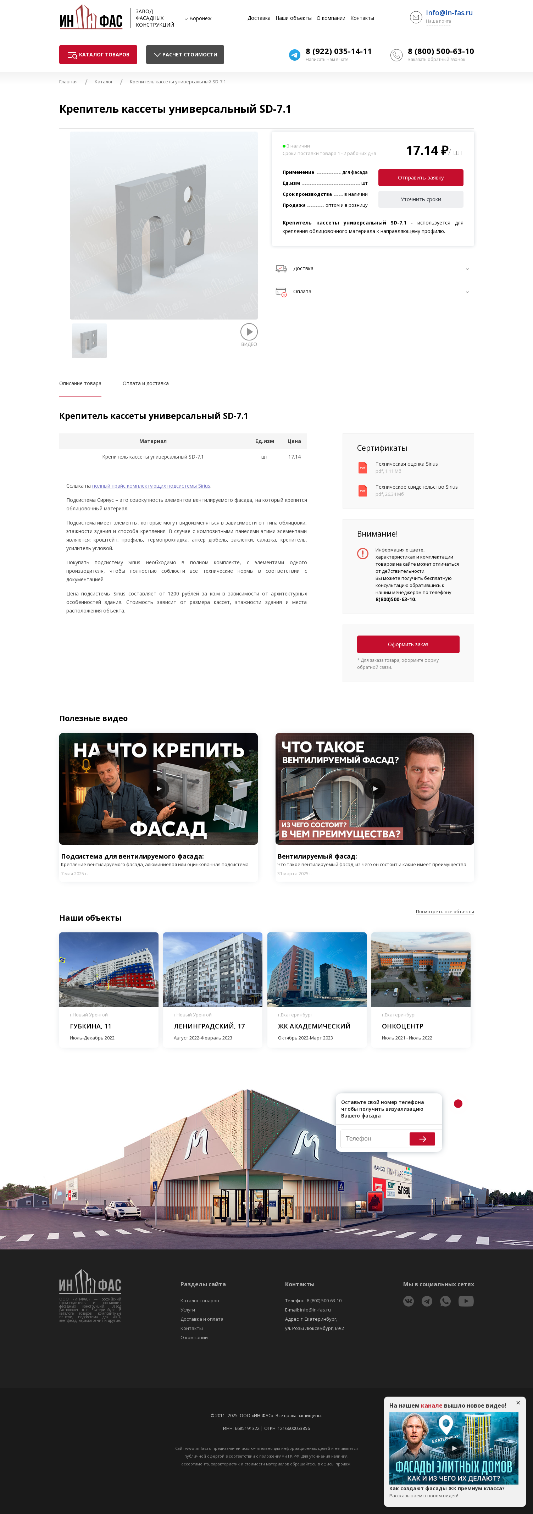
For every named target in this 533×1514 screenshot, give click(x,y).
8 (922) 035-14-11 (339, 50)
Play (158, 788)
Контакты (362, 18)
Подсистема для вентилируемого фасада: (158, 860)
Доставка (259, 18)
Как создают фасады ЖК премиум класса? (453, 1492)
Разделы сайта (203, 1284)
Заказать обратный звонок (436, 59)
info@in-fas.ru (449, 12)
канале (432, 1405)
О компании (331, 18)
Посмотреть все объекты (445, 911)
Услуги (188, 1310)
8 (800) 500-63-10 (441, 50)
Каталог (104, 81)
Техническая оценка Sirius (407, 463)
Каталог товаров (200, 1300)
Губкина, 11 (90, 1026)
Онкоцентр (402, 1026)
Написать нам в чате (327, 59)
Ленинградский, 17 (209, 1026)
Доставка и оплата (202, 1319)
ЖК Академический (314, 1026)
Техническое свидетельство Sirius (417, 486)
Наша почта (438, 21)
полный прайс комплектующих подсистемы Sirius (151, 485)
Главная (68, 81)
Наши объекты (294, 18)
